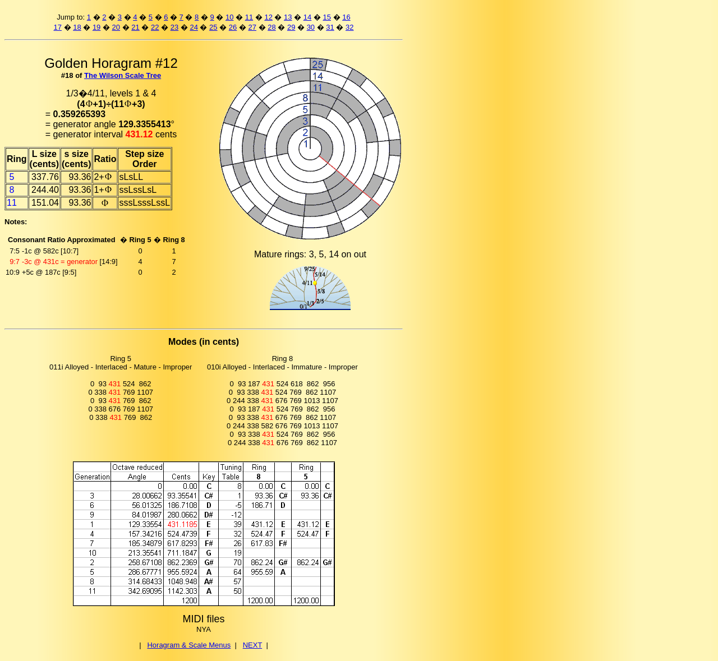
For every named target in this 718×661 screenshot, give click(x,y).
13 (288, 17)
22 (155, 27)
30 (311, 27)
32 (349, 27)
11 (249, 17)
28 (271, 27)
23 (174, 27)
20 (116, 27)
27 (252, 27)
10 (229, 17)
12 (268, 17)
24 (193, 27)
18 (77, 27)
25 (213, 27)
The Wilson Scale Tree (122, 75)
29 (291, 27)
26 (233, 27)
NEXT (252, 645)
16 (346, 17)
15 (327, 17)
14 (307, 17)
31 (330, 27)
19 (96, 27)
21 (135, 27)
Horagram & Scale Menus (189, 645)
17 (57, 27)
